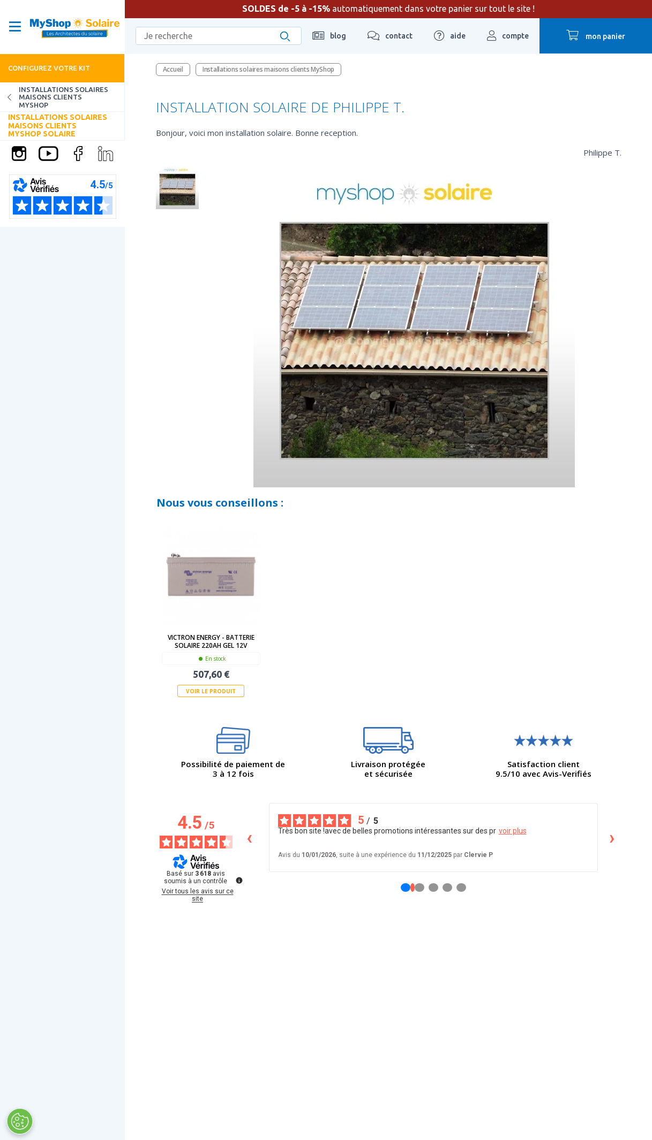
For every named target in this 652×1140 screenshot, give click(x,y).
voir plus (513, 831)
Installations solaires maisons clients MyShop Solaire (57, 125)
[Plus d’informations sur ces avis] (238, 879)
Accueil (173, 69)
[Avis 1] (412, 887)
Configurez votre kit (49, 68)
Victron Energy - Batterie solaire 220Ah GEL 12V (211, 641)
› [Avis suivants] (612, 837)
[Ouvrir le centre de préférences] (19, 1121)
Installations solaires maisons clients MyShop (54, 97)
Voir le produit (211, 691)
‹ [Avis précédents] (249, 837)
